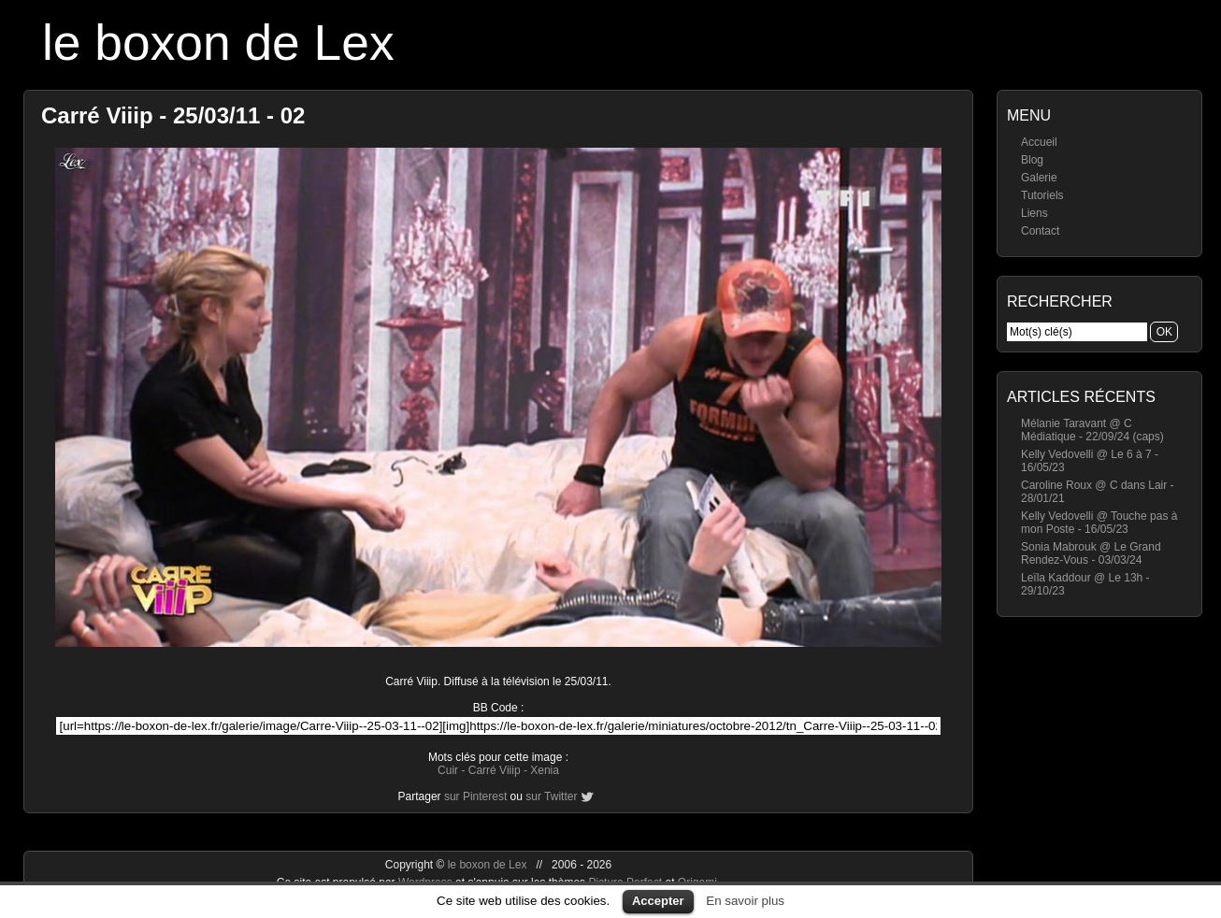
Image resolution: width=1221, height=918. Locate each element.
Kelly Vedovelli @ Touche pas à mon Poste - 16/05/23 (1099, 522)
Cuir (448, 770)
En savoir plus (745, 901)
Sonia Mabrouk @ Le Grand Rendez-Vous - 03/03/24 (1091, 553)
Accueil (1039, 142)
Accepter (658, 901)
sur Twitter (551, 796)
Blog (1032, 159)
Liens (1034, 213)
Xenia (544, 770)
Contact (1040, 230)
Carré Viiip (494, 770)
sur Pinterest (475, 796)
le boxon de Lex (218, 42)
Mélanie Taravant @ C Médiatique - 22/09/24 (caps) (1092, 430)
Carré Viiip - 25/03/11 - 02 (173, 115)
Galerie (1039, 177)
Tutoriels (1042, 195)
